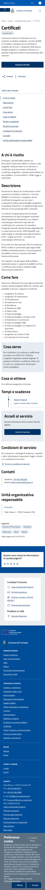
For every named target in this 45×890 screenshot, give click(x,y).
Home (3, 20)
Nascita (24, 532)
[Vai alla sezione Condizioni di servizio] (22, 131)
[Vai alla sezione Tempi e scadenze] (22, 121)
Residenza (27, 526)
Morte (16, 532)
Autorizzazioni (9, 695)
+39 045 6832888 (13, 792)
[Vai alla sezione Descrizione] (22, 102)
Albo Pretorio (8, 826)
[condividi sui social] (7, 76)
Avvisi (5, 755)
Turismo (6, 710)
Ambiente (7, 726)
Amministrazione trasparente (15, 822)
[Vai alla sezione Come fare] (22, 107)
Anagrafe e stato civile (23, 20)
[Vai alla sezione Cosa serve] (22, 112)
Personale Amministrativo (14, 670)
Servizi (10, 20)
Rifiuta (20, 885)
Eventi (6, 772)
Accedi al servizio (22, 432)
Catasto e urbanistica (12, 687)
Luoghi (6, 768)
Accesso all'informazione (11, 526)
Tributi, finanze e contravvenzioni (17, 730)
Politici (6, 666)
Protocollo (8, 507)
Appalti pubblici (9, 703)
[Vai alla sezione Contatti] (22, 135)
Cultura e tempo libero (12, 734)
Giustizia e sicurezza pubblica (15, 722)
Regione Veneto (9, 3)
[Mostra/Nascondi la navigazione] (4, 9)
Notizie (6, 751)
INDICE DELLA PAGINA (22, 90)
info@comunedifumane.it (21, 482)
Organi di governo (10, 654)
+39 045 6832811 (20, 479)
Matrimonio (7, 532)
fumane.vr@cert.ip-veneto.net (19, 800)
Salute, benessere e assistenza (15, 706)
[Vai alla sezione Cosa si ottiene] (22, 116)
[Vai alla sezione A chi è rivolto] (22, 98)
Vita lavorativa (9, 714)
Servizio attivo (8, 33)
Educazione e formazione (13, 699)
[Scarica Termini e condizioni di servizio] (15, 464)
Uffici (5, 662)
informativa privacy (12, 881)
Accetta (35, 885)
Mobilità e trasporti (11, 718)
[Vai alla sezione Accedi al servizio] (22, 126)
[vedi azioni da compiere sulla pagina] (19, 76)
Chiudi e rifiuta (34, 839)
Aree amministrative (11, 658)
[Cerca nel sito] (40, 10)
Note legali (7, 830)
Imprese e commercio (12, 737)
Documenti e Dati (10, 674)
